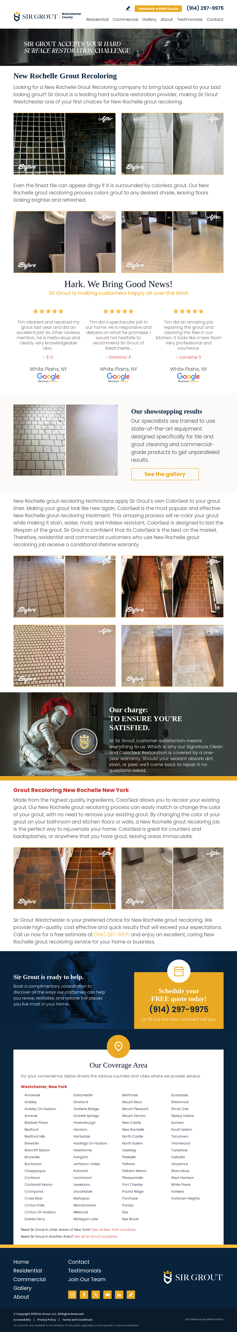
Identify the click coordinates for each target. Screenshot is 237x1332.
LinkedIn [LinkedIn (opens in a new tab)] (119, 1295)
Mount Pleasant (135, 1108)
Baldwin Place (36, 1122)
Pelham (128, 1164)
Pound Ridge (132, 1191)
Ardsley (31, 1102)
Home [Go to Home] (21, 1262)
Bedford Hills (35, 1136)
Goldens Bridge (86, 1108)
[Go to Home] (46, 16)
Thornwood (180, 1143)
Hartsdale (81, 1136)
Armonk (31, 1115)
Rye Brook (130, 1219)
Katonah (80, 1170)
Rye (125, 1212)
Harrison (80, 1129)
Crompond (34, 1191)
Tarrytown (179, 1136)
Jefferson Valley (86, 1164)
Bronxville (32, 1157)
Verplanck (179, 1164)
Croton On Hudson (40, 1212)
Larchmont (82, 1177)
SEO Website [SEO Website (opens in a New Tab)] (193, 1319)
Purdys (128, 1205)
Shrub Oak (179, 1108)
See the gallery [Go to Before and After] (165, 474)
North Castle (132, 1136)
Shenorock (180, 1102)
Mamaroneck (84, 1205)
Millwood (80, 1212)
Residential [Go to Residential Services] (97, 19)
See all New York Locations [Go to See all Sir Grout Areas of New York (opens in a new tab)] (114, 1229)
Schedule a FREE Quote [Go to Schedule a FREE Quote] (158, 8)
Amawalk (32, 1095)
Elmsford (80, 1102)
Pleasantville (132, 1177)
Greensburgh (84, 1122)
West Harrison (182, 1177)
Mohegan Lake (85, 1219)
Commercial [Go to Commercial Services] (125, 19)
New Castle (131, 1122)
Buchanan (33, 1164)
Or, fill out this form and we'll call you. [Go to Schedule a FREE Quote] (179, 1019)
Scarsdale (179, 1095)
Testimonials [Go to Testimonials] (190, 19)
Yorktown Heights (185, 1198)
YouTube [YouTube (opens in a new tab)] (107, 1295)
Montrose (130, 1095)
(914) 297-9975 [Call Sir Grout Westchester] (205, 8)
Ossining (129, 1150)
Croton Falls (34, 1205)
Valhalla (178, 1157)
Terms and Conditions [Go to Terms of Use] (77, 1320)
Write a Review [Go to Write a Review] (128, 8)
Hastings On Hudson (90, 1143)
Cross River (34, 1198)
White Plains (181, 1184)
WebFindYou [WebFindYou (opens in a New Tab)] (215, 1319)
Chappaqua (35, 1170)
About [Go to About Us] (167, 19)
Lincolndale (82, 1191)
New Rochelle (133, 1129)
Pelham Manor (134, 1170)
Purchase (130, 1198)
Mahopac (81, 1198)
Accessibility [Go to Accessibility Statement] (22, 1320)
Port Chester (132, 1184)
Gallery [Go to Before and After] (149, 19)
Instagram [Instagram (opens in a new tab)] (72, 1295)
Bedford (31, 1129)
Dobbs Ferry (35, 1219)
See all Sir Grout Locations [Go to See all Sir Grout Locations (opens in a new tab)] (95, 1236)
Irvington (80, 1157)
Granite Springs (86, 1115)
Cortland (32, 1177)
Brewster (32, 1143)
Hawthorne (82, 1150)
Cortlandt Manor (39, 1184)
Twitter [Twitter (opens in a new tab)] (96, 1295)
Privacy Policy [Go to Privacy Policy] (46, 1320)
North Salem (132, 1143)
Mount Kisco (132, 1102)
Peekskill (128, 1157)
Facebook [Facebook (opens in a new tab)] (84, 1295)
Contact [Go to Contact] (215, 19)
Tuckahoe (179, 1150)
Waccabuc (180, 1170)
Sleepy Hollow (182, 1115)
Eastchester (83, 1095)
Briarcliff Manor (37, 1150)
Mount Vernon (133, 1115)
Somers (177, 1122)
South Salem (181, 1129)
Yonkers (177, 1191)
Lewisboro (81, 1184)
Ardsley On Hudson (40, 1108)
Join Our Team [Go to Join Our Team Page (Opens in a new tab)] (87, 1279)
